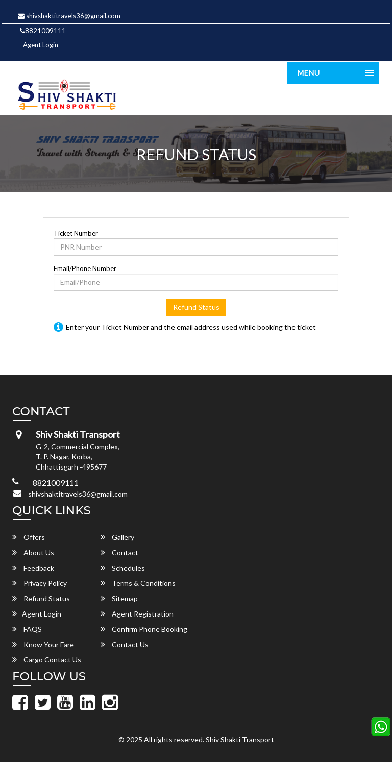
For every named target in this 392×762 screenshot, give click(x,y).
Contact (119, 552)
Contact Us (125, 644)
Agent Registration (137, 613)
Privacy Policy (39, 583)
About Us (33, 552)
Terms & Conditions (138, 583)
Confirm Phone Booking (144, 629)
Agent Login (40, 45)
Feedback (33, 567)
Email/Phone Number (85, 268)
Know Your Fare (43, 644)
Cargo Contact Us (46, 659)
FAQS (27, 629)
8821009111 (43, 31)
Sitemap (119, 598)
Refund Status (196, 307)
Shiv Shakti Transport (240, 739)
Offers (28, 537)
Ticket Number (76, 233)
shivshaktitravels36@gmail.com (69, 16)
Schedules (123, 567)
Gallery (117, 537)
